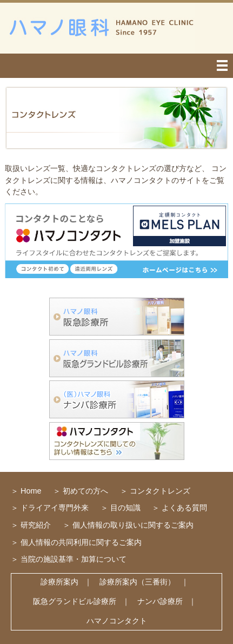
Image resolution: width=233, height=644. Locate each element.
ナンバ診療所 (160, 601)
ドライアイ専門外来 (55, 507)
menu (116, 66)
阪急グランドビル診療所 (74, 601)
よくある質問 (184, 507)
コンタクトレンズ (160, 491)
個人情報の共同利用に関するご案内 (81, 542)
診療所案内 (59, 581)
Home (31, 491)
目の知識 (125, 507)
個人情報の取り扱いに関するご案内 (133, 525)
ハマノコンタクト (116, 620)
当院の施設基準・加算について (74, 559)
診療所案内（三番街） (137, 581)
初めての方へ (85, 491)
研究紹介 (36, 525)
